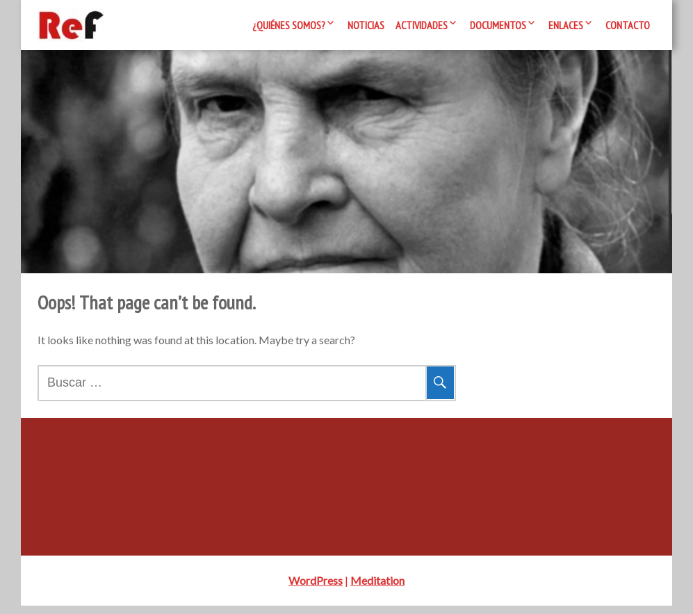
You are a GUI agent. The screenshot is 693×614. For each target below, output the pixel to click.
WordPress (315, 588)
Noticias (366, 25)
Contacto (627, 25)
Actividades (422, 25)
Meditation (377, 588)
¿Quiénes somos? (288, 25)
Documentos (498, 25)
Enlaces (565, 25)
